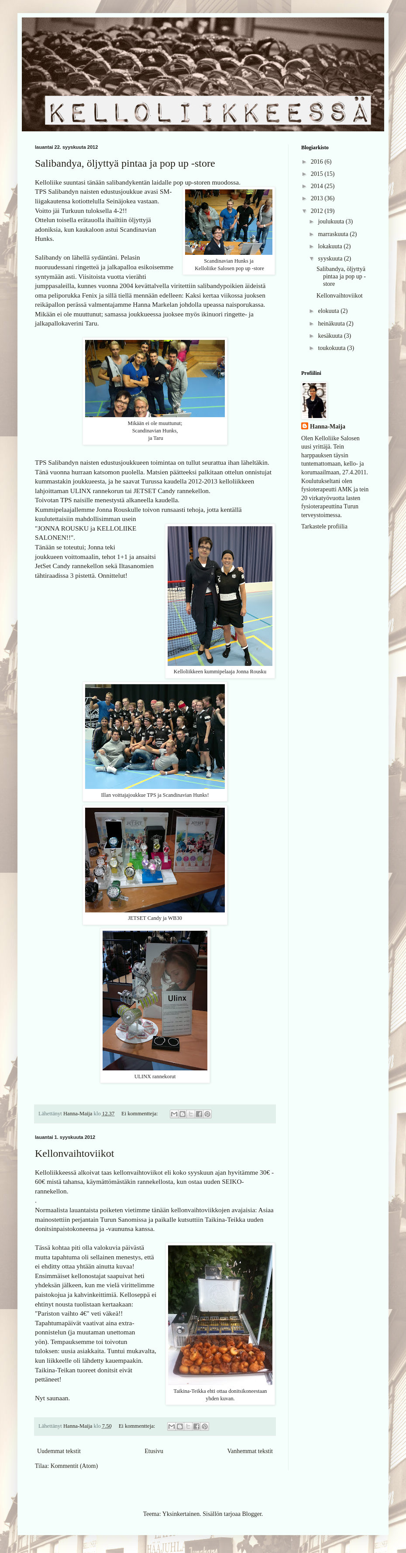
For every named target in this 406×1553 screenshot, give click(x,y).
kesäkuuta (331, 336)
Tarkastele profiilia (324, 526)
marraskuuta (334, 234)
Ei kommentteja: (140, 1114)
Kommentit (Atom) (74, 1466)
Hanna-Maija (327, 426)
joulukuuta (331, 221)
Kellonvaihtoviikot (74, 1153)
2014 (318, 186)
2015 (318, 174)
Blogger (251, 1514)
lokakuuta (331, 246)
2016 (318, 161)
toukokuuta (332, 348)
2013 (318, 198)
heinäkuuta (332, 323)
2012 (318, 211)
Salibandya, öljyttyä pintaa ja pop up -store (125, 163)
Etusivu (154, 1451)
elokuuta (329, 311)
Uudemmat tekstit (59, 1451)
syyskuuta (331, 258)
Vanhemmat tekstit (250, 1451)
